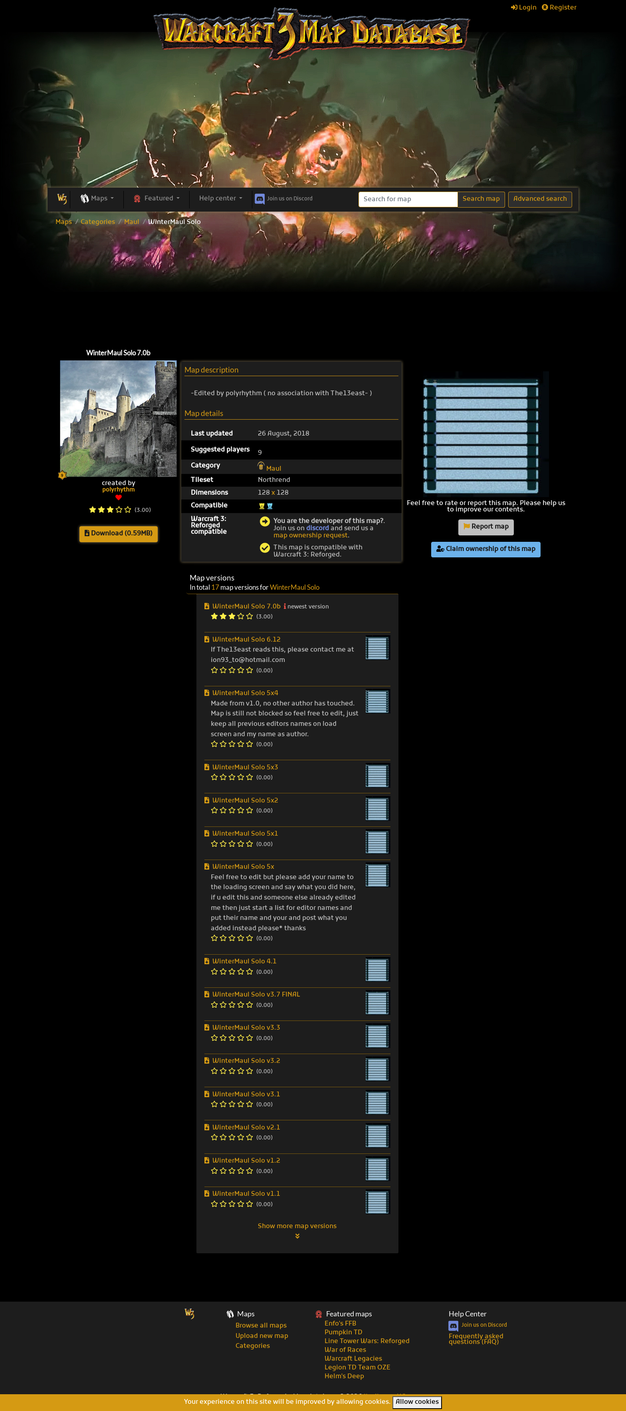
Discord (283, 197)
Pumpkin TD (344, 1333)
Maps (63, 222)
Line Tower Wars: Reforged (367, 1342)
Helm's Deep (344, 1377)
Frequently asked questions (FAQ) (476, 1339)
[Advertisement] (313, 128)
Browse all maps (261, 1326)
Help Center (468, 1314)
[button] (96, 199)
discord (317, 529)
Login (524, 8)
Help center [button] (218, 199)
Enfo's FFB (340, 1324)
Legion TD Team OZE (357, 1368)
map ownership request (310, 536)
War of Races (345, 1350)
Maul (131, 222)
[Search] (408, 199)
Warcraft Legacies (353, 1359)
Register (559, 8)
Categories (98, 222)
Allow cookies (417, 1402)
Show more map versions (297, 1231)
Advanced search (540, 199)
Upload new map (262, 1336)
